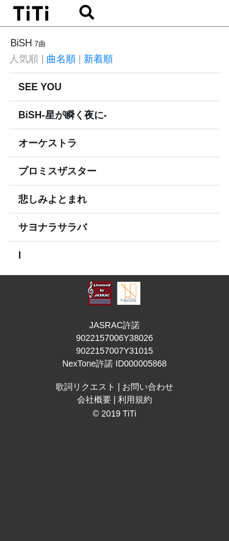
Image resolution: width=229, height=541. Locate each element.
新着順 (98, 59)
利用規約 (135, 399)
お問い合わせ (147, 387)
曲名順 (61, 59)
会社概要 (94, 399)
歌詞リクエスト (85, 387)
